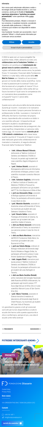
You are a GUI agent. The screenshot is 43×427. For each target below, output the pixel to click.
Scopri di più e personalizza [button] (21, 47)
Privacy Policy (6, 392)
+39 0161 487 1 (8, 415)
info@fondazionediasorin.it (12, 417)
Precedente (8, 329)
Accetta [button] (31, 42)
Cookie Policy (6, 389)
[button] (34, 340)
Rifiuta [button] (11, 42)
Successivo (35, 329)
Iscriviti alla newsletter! (12, 423)
